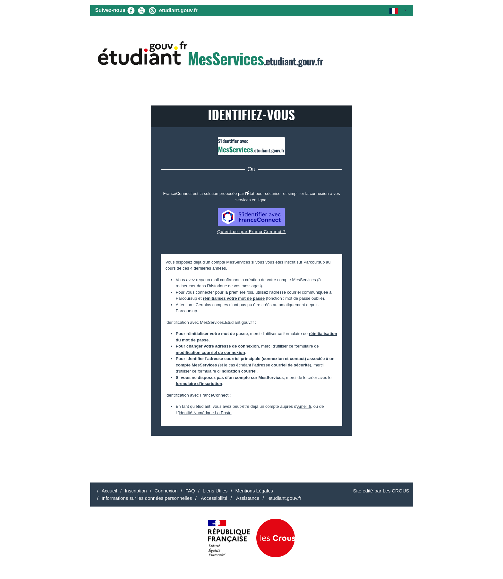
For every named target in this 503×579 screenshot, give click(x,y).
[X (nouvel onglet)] (141, 10)
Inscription (136, 490)
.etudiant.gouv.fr (210, 55)
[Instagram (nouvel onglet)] (152, 10)
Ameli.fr (304, 406)
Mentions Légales (254, 490)
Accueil (109, 490)
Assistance (247, 498)
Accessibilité (213, 498)
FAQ (190, 490)
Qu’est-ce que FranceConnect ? (251, 231)
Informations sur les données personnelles (147, 498)
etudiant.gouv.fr (178, 10)
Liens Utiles (215, 490)
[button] (398, 10)
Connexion (166, 490)
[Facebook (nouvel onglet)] (131, 10)
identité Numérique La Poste (205, 412)
